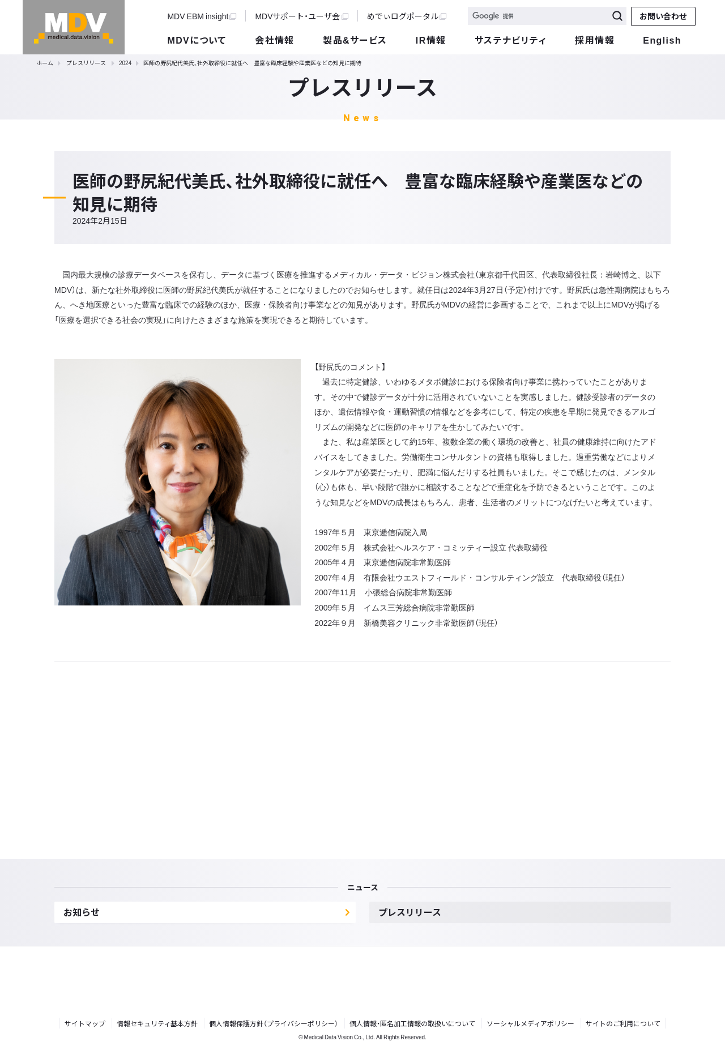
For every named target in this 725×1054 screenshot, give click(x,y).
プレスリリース (86, 62)
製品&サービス (355, 39)
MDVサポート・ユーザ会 (301, 16)
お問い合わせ (663, 16)
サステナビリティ (511, 39)
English (662, 39)
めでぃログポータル (406, 16)
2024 (125, 62)
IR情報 (431, 39)
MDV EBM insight (201, 16)
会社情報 (275, 39)
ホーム (44, 62)
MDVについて (196, 39)
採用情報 (595, 39)
